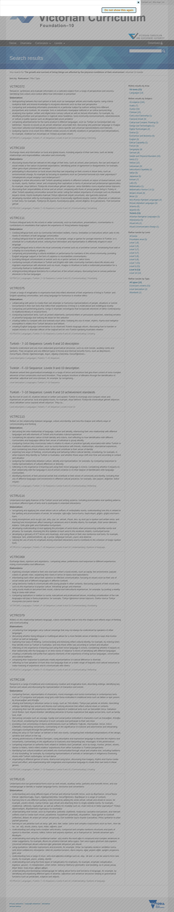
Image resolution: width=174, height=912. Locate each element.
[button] (158, 49)
